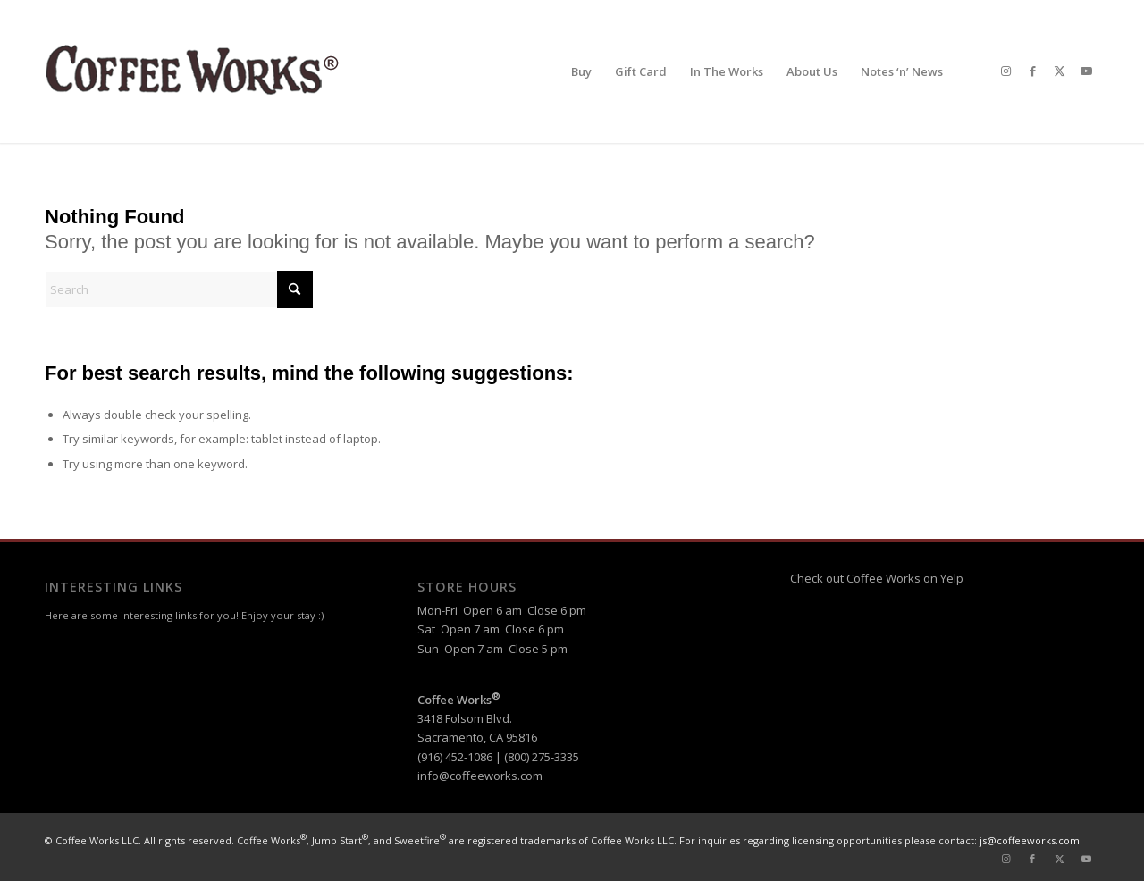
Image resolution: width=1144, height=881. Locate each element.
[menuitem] (581, 71)
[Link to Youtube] (1085, 70)
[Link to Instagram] (1005, 70)
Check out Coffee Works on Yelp (876, 578)
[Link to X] (1059, 70)
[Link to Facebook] (1032, 70)
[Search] (179, 289)
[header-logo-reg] (197, 71)
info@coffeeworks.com (480, 776)
